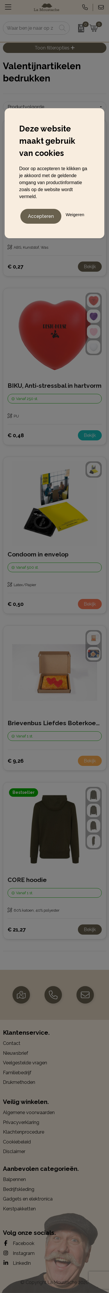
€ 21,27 (17, 929)
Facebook (18, 1243)
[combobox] (30, 28)
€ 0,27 (15, 267)
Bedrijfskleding (18, 1189)
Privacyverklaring (21, 1122)
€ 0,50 (16, 604)
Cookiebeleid (17, 1142)
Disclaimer (14, 1151)
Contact (11, 1043)
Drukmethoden (19, 1082)
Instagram (19, 1253)
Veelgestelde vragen (25, 1063)
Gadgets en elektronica (28, 1199)
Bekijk (90, 266)
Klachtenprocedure (23, 1132)
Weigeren (75, 214)
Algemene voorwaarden (29, 1112)
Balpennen (14, 1179)
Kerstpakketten (19, 1209)
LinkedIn (17, 1263)
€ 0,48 (16, 435)
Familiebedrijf (17, 1072)
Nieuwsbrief (15, 1053)
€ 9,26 (16, 761)
